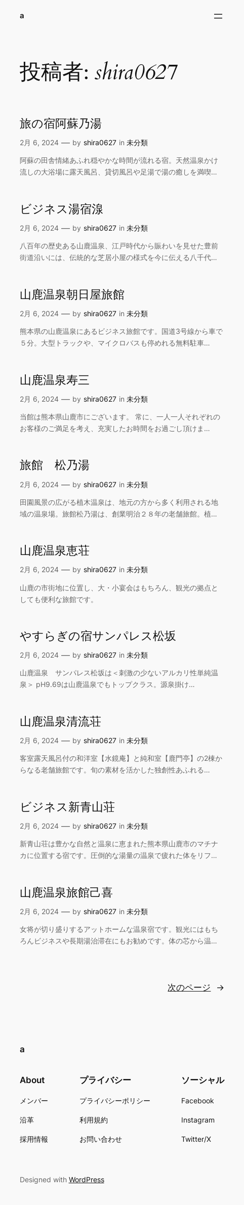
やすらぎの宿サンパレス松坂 (98, 636)
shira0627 (100, 142)
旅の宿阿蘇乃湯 (61, 124)
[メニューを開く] (218, 16)
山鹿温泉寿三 (55, 380)
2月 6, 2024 (39, 142)
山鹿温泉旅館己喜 (66, 893)
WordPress (86, 1179)
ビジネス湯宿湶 (61, 209)
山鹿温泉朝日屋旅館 (72, 295)
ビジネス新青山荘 (67, 807)
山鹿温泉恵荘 (55, 551)
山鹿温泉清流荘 (60, 722)
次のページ (196, 987)
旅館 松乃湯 (55, 465)
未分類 (137, 142)
